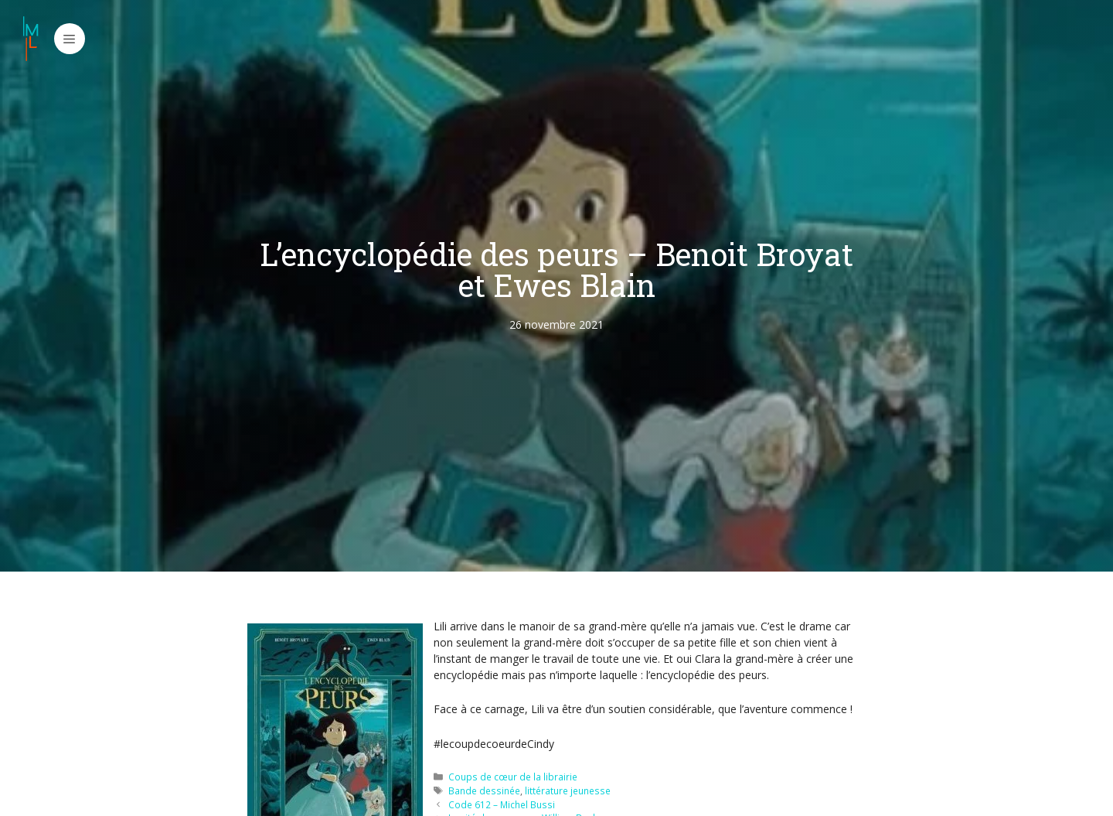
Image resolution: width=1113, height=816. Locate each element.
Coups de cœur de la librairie (512, 776)
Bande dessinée (484, 790)
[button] (69, 38)
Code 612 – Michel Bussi (501, 804)
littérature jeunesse (568, 790)
